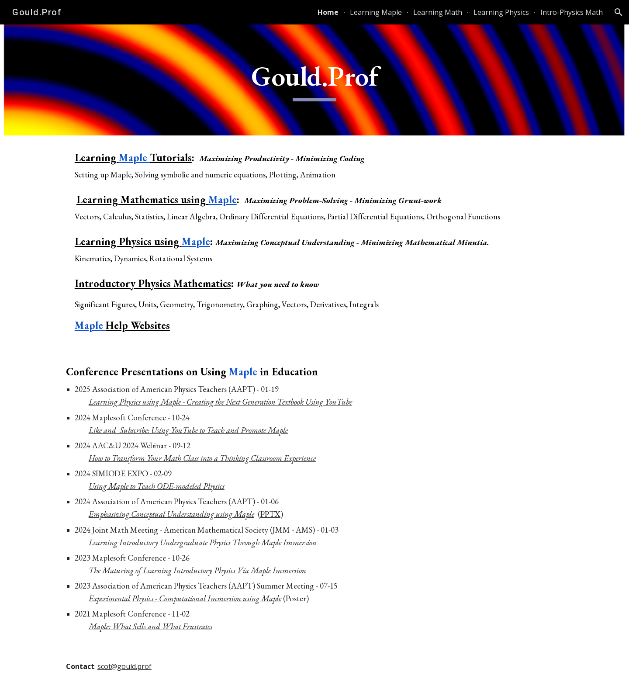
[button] (618, 12)
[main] (314, 80)
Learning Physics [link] (501, 12)
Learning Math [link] (437, 12)
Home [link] (328, 12)
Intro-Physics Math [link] (571, 12)
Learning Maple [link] (376, 12)
